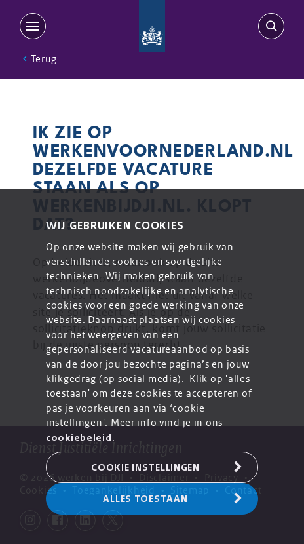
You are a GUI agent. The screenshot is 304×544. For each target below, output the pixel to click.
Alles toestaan (145, 499)
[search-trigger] (268, 26)
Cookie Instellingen (145, 467)
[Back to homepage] (152, 26)
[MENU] (35, 26)
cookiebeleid (79, 438)
